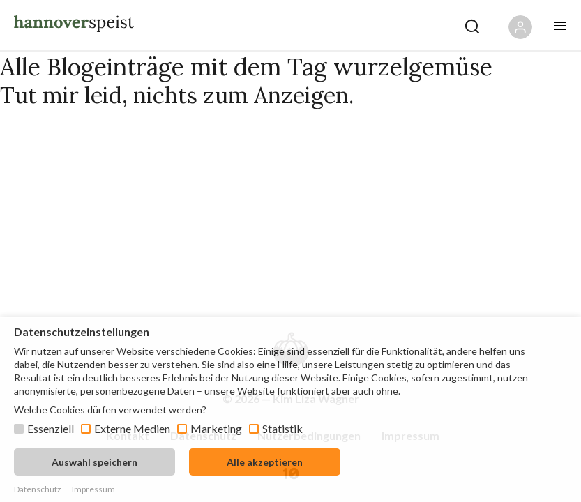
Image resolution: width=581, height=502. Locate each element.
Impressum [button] (93, 489)
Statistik (282, 428)
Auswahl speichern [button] (94, 462)
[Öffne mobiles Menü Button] (560, 25)
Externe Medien (132, 428)
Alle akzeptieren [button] (265, 462)
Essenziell (50, 428)
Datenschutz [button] (37, 489)
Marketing (216, 428)
